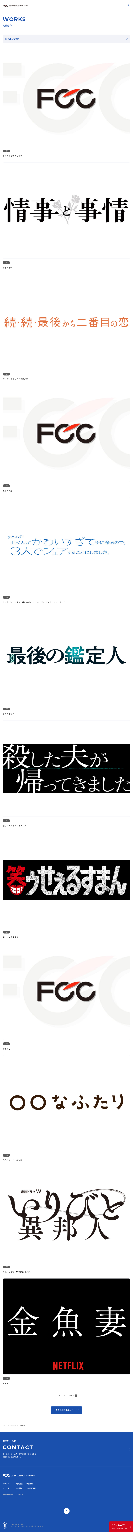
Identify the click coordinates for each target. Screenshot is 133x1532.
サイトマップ (20, 1494)
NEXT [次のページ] (71, 1396)
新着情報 (29, 1484)
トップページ (7, 1484)
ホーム (5, 1425)
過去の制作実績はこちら (67, 1410)
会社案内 (19, 1488)
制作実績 (13, 1425)
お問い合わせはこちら (121, 1526)
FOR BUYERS (31, 1488)
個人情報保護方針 (8, 1494)
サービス (6, 1488)
